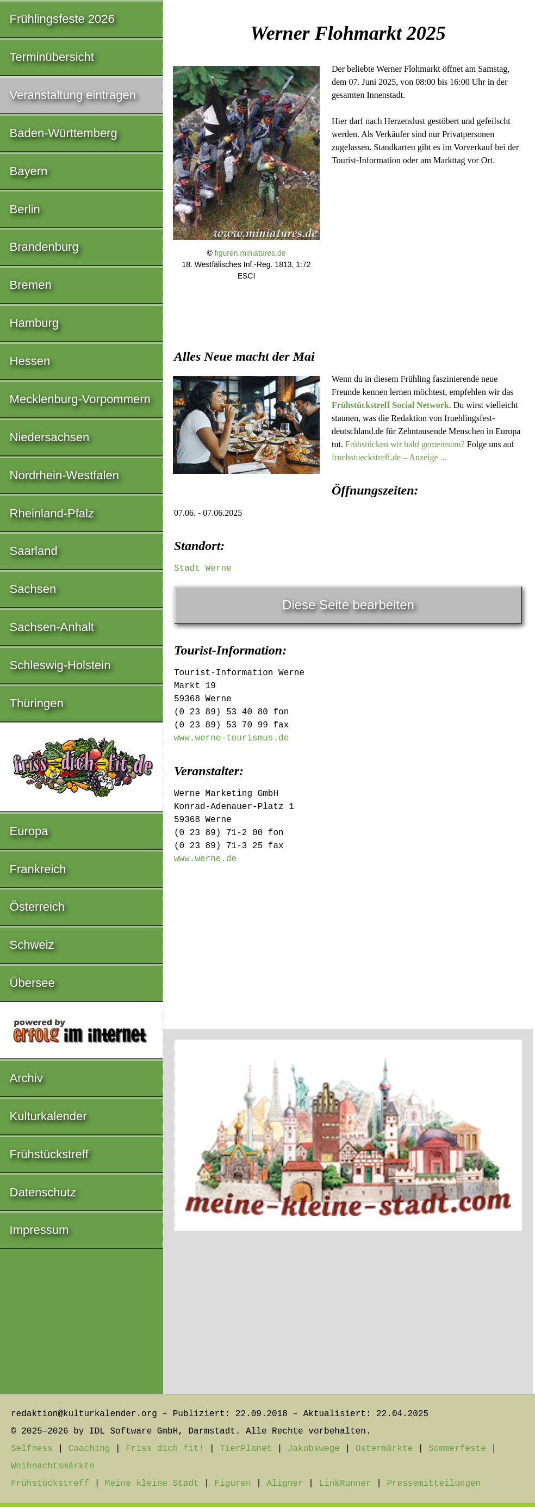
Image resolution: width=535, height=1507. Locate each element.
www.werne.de (205, 859)
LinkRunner (345, 1484)
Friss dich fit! (165, 1449)
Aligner (285, 1484)
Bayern (29, 171)
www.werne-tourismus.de (231, 738)
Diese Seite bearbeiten (348, 604)
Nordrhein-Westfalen (64, 475)
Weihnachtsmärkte (53, 1466)
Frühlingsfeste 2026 (62, 19)
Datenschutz (43, 1192)
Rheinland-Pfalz (52, 513)
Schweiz (32, 945)
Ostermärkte (384, 1449)
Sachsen (33, 589)
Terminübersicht (52, 57)
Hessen (30, 361)
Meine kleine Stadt (152, 1484)
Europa (29, 831)
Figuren (232, 1484)
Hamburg (34, 323)
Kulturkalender (48, 1116)
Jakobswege (314, 1449)
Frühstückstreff (49, 1154)
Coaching (89, 1449)
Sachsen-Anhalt (52, 627)
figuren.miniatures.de (250, 253)
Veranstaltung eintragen (73, 95)
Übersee (32, 983)
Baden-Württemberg (63, 133)
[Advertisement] (348, 373)
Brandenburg (44, 247)
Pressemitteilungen (434, 1484)
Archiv (26, 1078)
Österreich (37, 906)
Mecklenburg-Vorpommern (80, 399)
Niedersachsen (50, 437)
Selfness (32, 1449)
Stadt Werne (203, 568)
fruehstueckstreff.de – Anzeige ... (389, 457)
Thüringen (37, 703)
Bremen (31, 285)
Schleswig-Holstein (60, 665)
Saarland (34, 551)
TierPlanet (246, 1449)
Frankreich (38, 869)
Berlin (25, 209)
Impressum (39, 1230)
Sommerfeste (457, 1449)
